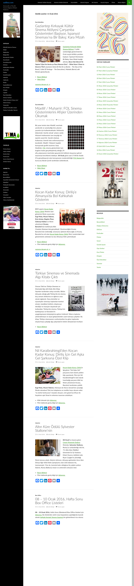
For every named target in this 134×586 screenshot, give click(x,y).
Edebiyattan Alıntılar (8, 67)
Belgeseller (100, 218)
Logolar (5, 92)
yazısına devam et (42, 84)
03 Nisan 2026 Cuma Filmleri (106, 90)
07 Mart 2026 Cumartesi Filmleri (107, 71)
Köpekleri (5, 182)
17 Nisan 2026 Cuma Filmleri (106, 97)
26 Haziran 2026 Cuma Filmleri (107, 131)
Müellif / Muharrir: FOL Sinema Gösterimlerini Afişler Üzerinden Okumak (58, 112)
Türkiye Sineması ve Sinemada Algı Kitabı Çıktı (57, 275)
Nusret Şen (6, 156)
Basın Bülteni (42, 77)
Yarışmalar (6, 105)
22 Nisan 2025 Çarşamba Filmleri (107, 101)
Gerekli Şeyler (101, 244)
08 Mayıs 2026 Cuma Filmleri (106, 116)
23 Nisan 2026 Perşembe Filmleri (107, 105)
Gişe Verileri (100, 248)
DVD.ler (99, 229)
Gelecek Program (84, 2)
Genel (98, 241)
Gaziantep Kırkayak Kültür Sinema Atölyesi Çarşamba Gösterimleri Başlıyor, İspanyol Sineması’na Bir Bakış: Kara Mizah (59, 31)
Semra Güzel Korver (8, 159)
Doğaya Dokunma (102, 226)
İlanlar (4, 82)
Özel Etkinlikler (39, 22)
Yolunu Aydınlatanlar (8, 200)
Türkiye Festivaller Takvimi (10, 110)
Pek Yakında (95, 2)
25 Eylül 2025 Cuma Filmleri (106, 146)
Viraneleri (5, 195)
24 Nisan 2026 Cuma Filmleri (106, 108)
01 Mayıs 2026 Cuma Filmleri (106, 112)
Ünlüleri (5, 192)
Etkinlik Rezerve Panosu (9, 47)
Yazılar (99, 267)
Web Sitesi (41, 79)
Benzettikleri (101, 222)
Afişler (5, 50)
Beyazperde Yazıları (8, 57)
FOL (44, 148)
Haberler (37, 188)
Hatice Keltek (7, 151)
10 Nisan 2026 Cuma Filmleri (106, 93)
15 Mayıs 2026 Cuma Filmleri (106, 120)
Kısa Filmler (100, 252)
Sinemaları (6, 190)
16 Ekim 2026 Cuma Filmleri (106, 150)
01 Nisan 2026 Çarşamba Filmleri (107, 86)
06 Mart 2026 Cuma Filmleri (106, 67)
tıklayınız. (61, 244)
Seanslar (99, 263)
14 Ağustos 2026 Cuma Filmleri (107, 142)
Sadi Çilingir (51, 41)
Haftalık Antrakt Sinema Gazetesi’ (51, 517)
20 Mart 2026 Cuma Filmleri (106, 78)
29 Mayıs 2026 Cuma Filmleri (106, 127)
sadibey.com (8, 2)
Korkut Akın (6, 154)
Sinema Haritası (7, 97)
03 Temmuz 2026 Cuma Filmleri (107, 135)
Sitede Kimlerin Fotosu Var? (10, 100)
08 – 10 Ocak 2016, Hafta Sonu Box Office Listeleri (59, 501)
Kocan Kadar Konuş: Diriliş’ (72, 368)
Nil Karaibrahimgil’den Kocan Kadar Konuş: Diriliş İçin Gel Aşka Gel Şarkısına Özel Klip (59, 354)
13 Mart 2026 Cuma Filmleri (106, 74)
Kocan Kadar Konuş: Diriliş (59, 234)
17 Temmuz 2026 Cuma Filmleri (107, 139)
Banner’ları (6, 175)
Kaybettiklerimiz (7, 85)
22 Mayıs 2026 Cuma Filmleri (106, 123)
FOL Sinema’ (77, 158)
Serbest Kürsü (7, 161)
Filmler (113, 2)
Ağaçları (5, 172)
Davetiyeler (6, 60)
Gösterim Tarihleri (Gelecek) (61, 2)
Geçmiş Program (104, 2)
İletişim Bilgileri (122, 2)
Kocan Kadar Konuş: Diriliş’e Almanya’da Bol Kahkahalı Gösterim (56, 196)
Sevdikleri (5, 187)
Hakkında (5, 80)
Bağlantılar (6, 52)
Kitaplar (99, 256)
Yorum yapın (61, 41)
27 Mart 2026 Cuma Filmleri (106, 82)
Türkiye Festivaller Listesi (10, 107)
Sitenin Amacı (7, 102)
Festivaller (100, 233)
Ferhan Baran (6, 149)
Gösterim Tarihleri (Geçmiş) (44, 2)
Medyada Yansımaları (9, 185)
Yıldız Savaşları (7, 197)
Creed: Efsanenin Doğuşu (71, 442)
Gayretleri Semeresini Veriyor (11, 180)
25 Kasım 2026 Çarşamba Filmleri (107, 154)
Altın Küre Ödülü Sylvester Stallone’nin (54, 428)
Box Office (38, 495)
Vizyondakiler (74, 2)
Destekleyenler (7, 62)
